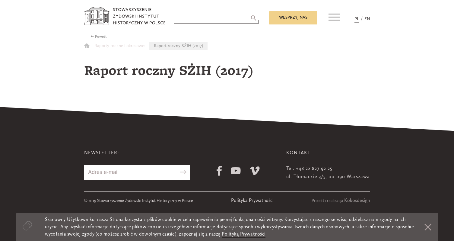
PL (356, 19)
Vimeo (254, 171)
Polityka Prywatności (252, 200)
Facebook (219, 171)
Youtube (235, 171)
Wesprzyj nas (293, 17)
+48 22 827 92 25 (314, 168)
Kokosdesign (357, 200)
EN (367, 19)
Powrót (101, 37)
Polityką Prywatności (243, 234)
